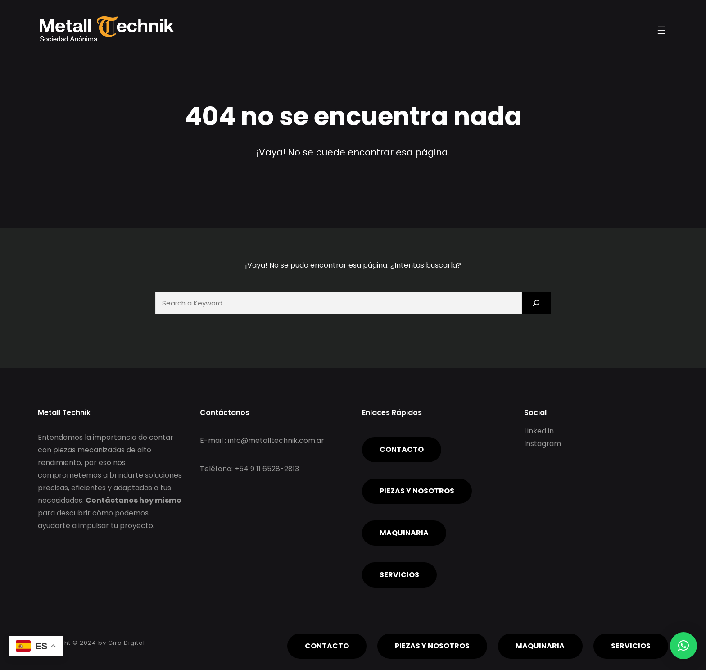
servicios (399, 575)
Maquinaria (404, 533)
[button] (683, 645)
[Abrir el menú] (661, 30)
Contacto (402, 449)
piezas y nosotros (417, 491)
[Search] (536, 303)
